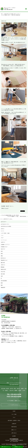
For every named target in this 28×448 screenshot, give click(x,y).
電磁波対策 (3, 287)
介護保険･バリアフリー (5, 244)
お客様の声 (14, 423)
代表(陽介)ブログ (4, 246)
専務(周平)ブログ (4, 260)
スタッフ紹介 (14, 414)
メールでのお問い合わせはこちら (14, 404)
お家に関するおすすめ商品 (8, 13)
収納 (2, 253)
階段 (2, 285)
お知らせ (15, 13)
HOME (14, 411)
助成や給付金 (14, 426)
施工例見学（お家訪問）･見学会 (14, 420)
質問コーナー (14, 429)
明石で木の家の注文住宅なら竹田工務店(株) (14, 444)
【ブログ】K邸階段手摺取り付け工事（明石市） (10, 215)
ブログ (18, 13)
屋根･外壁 (3, 262)
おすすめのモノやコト (5, 224)
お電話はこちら (17, 446)
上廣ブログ (3, 242)
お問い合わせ (14, 432)
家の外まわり (3, 258)
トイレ (2, 235)
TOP (1, 13)
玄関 (2, 276)
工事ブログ (3, 264)
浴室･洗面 (3, 273)
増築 (2, 255)
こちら (6, 208)
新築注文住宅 (3, 269)
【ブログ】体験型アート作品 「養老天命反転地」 (17, 216)
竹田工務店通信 (4, 280)
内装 (2, 251)
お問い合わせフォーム (5, 446)
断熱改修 (2, 267)
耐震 (2, 282)
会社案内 (14, 436)
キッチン (2, 230)
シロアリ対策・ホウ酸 (5, 233)
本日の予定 (3, 271)
